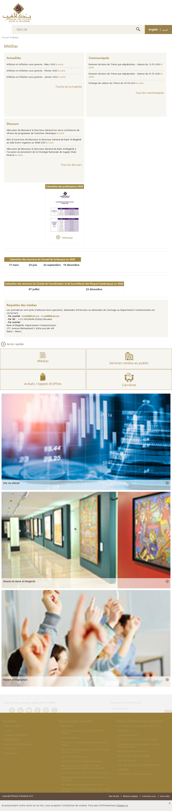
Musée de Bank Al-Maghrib (19, 581)
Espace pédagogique (15, 679)
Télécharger (67, 237)
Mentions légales (130, 796)
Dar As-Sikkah (11, 483)
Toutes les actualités (68, 87)
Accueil (5, 37)
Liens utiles (164, 796)
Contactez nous (149, 796)
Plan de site (114, 796)
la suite (59, 64)
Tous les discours (71, 165)
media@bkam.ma (30, 316)
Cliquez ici (122, 805)
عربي (165, 29)
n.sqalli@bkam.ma (50, 316)
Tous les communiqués (149, 93)
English (153, 29)
